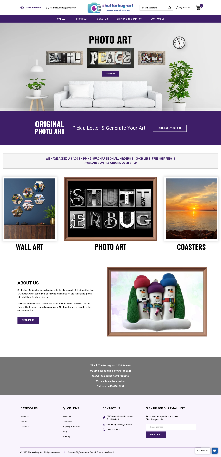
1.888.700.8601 (30, 7)
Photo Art (25, 417)
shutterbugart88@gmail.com (61, 8)
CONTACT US (157, 19)
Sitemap (66, 436)
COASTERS (103, 19)
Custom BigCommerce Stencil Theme (85, 452)
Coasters (25, 426)
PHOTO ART (82, 19)
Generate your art (169, 128)
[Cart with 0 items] (198, 8)
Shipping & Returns (71, 426)
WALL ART (62, 19)
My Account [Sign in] (183, 7)
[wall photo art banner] (110, 67)
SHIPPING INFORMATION (129, 19)
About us (67, 417)
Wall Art (24, 421)
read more (28, 320)
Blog (65, 431)
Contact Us (67, 421)
